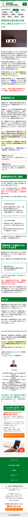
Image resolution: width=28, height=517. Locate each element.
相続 (17, 12)
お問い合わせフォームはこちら (14, 435)
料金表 (14, 470)
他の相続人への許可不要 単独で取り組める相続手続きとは (7, 398)
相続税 (13, 14)
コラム (16, 10)
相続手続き (5, 14)
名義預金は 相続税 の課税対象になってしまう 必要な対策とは (20, 398)
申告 (11, 12)
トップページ (14, 460)
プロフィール (14, 480)
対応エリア (14, 475)
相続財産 (20, 14)
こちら (8, 355)
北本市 (23, 10)
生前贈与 (4, 12)
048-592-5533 (15, 352)
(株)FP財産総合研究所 (12, 4)
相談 (3, 17)
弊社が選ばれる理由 (14, 465)
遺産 (22, 17)
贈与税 (16, 17)
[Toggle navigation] (25, 4)
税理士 (9, 17)
